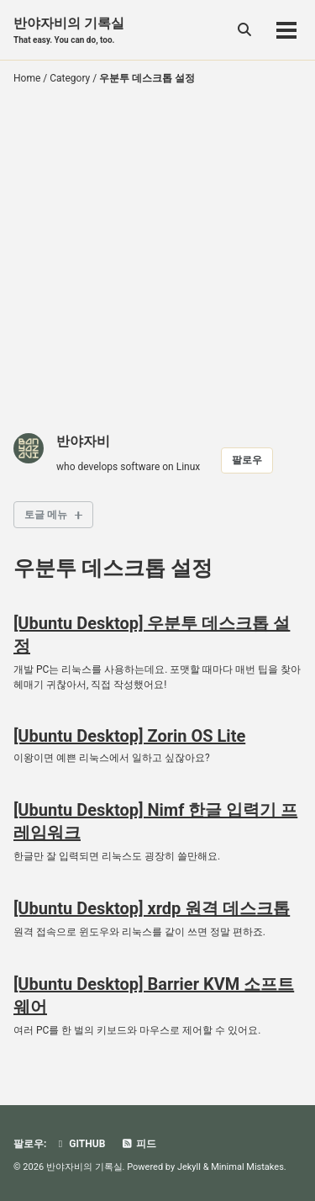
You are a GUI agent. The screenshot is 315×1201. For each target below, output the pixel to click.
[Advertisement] (157, 262)
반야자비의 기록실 (68, 30)
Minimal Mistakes (247, 1166)
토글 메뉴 (45, 515)
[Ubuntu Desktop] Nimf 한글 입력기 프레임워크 (155, 821)
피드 (138, 1144)
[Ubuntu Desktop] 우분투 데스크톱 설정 (151, 634)
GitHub (79, 1144)
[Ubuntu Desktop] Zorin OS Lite (129, 736)
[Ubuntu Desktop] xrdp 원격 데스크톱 (151, 908)
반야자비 (83, 441)
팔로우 (247, 460)
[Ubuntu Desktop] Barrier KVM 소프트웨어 (153, 995)
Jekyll (189, 1166)
